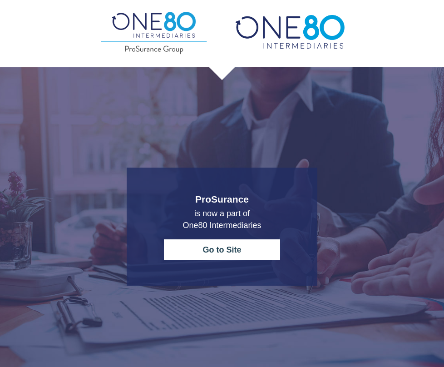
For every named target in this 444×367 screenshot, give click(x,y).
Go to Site (222, 249)
